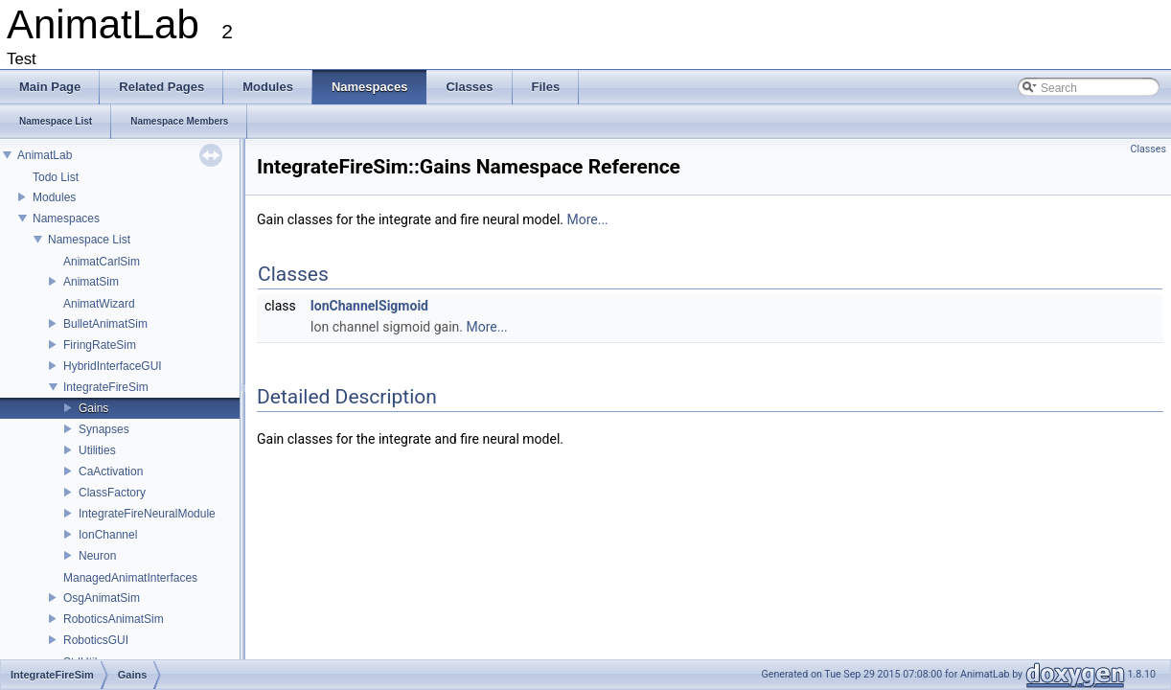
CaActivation (111, 471)
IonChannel (108, 534)
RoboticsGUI (95, 640)
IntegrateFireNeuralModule (147, 513)
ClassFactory (112, 492)
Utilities (97, 450)
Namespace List (89, 239)
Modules (54, 197)
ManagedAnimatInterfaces (130, 578)
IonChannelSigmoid (369, 305)
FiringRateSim (99, 345)
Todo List (56, 177)
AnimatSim (91, 281)
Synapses (104, 429)
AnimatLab (44, 155)
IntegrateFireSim (106, 387)
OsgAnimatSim (101, 598)
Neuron (97, 556)
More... (587, 219)
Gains (93, 408)
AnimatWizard (99, 303)
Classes (1148, 149)
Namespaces (66, 218)
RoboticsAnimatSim (113, 619)
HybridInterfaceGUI (112, 366)
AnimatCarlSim (101, 261)
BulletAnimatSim (105, 324)
